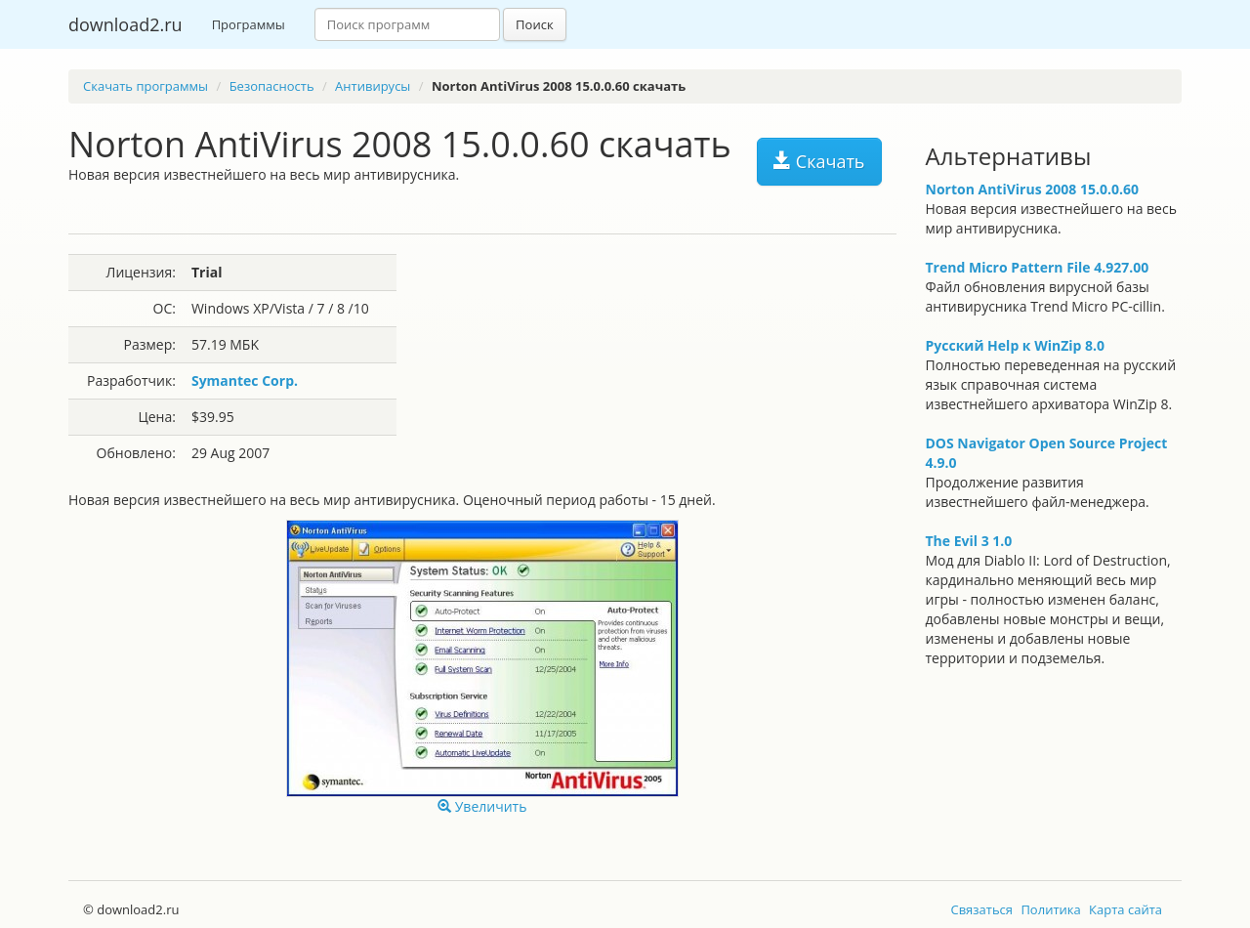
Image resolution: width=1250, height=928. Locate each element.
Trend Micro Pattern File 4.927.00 (1037, 267)
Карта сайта (1125, 909)
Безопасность (271, 86)
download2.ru (125, 24)
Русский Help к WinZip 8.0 (1015, 345)
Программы (248, 24)
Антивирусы (372, 86)
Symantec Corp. (244, 380)
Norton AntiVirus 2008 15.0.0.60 (1032, 189)
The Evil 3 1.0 (969, 540)
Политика (1050, 909)
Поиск (535, 24)
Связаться (981, 909)
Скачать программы (145, 86)
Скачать (818, 161)
